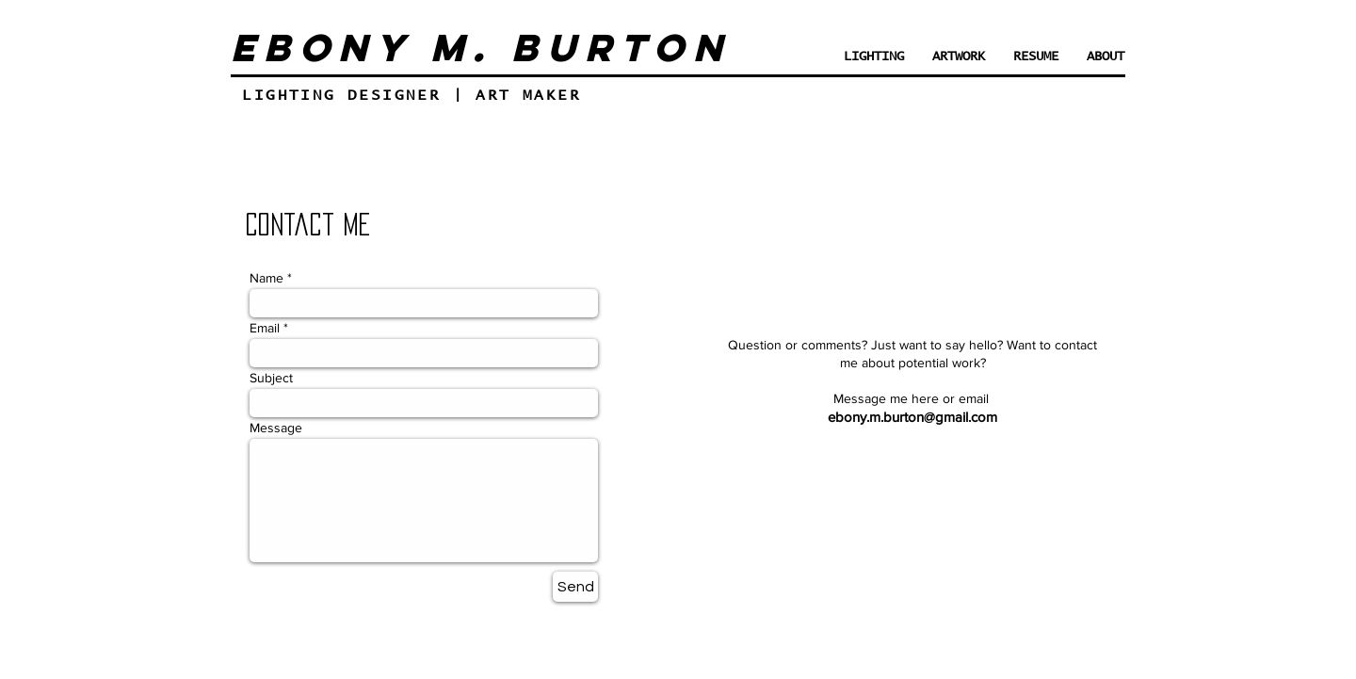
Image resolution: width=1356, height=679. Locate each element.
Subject (271, 377)
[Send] (575, 587)
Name (266, 277)
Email (265, 327)
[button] (958, 56)
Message (276, 427)
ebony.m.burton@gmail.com (912, 417)
